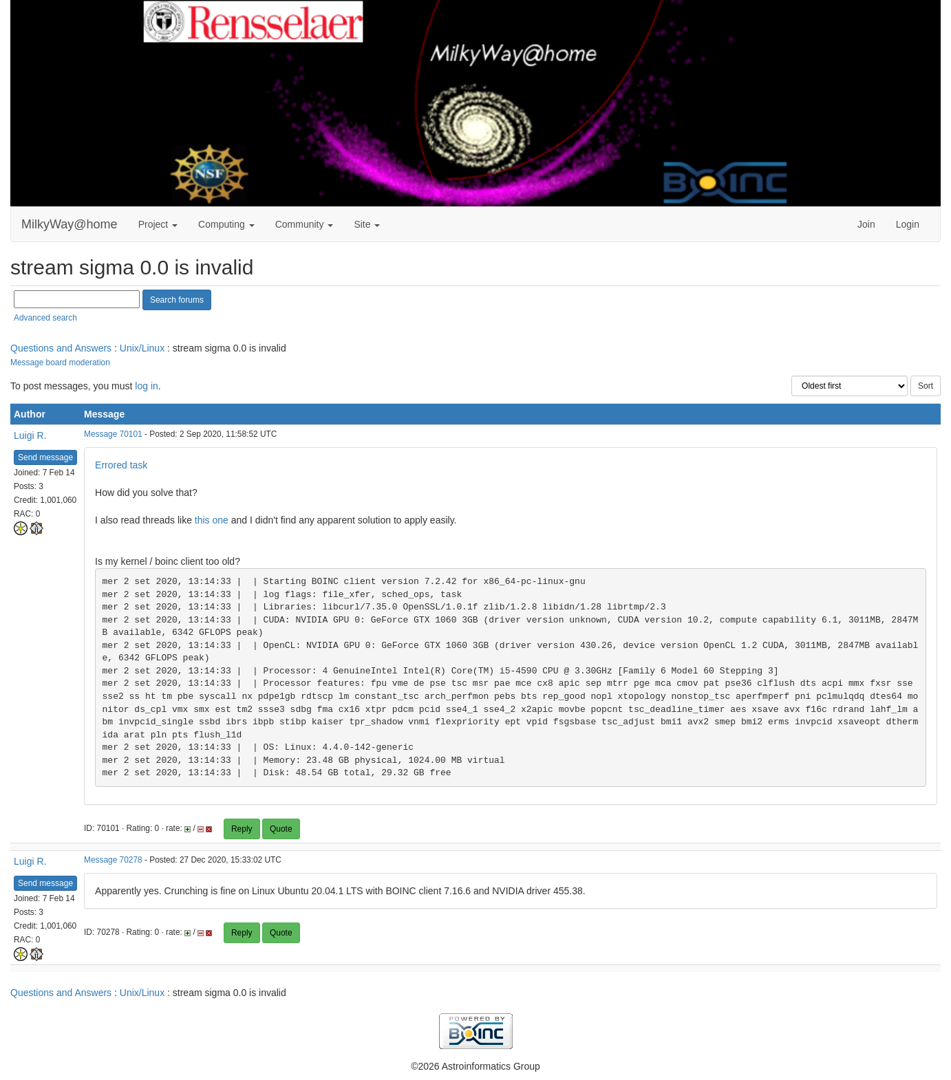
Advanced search (45, 318)
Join (866, 224)
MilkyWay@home (69, 224)
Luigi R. (30, 435)
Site (367, 224)
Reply (242, 829)
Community (304, 224)
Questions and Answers (60, 348)
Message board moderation (60, 362)
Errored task (121, 465)
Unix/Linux (142, 348)
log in (146, 385)
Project (158, 224)
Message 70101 (113, 434)
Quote (281, 829)
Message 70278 (113, 860)
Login (907, 224)
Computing (226, 224)
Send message (45, 457)
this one (211, 520)
